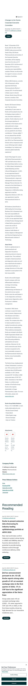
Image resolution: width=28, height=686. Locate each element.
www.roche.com (9, 396)
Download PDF (6, 485)
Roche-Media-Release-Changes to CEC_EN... (7, 444)
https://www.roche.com (8, 474)
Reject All (14, 679)
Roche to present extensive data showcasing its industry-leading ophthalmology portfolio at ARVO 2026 (13, 526)
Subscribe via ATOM (7, 490)
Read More (6, 557)
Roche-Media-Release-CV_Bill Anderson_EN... (13, 444)
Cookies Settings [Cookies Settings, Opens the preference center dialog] (14, 675)
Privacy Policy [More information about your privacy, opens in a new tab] (5, 672)
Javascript (5, 492)
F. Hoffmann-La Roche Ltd (8, 518)
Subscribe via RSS (7, 488)
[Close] (26, 665)
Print (3, 483)
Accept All (14, 683)
